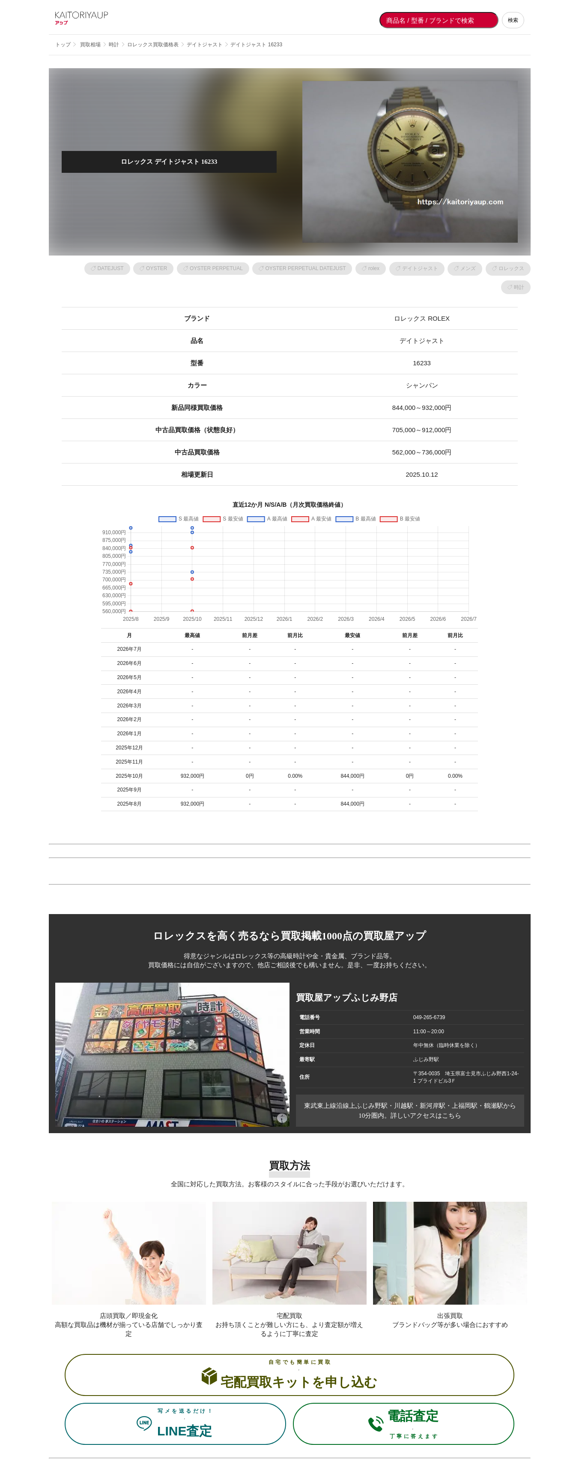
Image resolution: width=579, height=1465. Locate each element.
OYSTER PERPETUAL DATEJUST (305, 268)
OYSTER (156, 268)
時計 (519, 287)
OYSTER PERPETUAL (216, 268)
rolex (373, 268)
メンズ (468, 268)
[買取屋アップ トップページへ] (89, 20)
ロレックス (511, 268)
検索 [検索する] (513, 20)
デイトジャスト (420, 268)
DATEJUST (110, 268)
